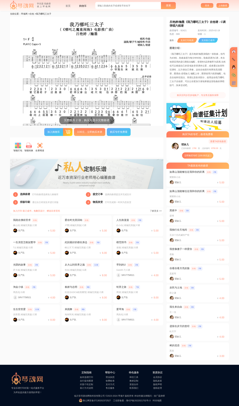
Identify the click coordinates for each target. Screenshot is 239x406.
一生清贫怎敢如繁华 (24, 242)
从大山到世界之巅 (75, 264)
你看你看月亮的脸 (180, 268)
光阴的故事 (19, 264)
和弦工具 (134, 377)
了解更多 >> (156, 211)
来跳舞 (68, 309)
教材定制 (134, 381)
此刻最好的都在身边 (76, 242)
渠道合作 (134, 384)
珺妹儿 (185, 144)
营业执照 (110, 377)
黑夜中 (173, 210)
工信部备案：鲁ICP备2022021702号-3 (132, 400)
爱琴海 (120, 309)
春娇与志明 (71, 287)
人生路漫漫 (122, 220)
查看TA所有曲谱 (218, 141)
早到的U (121, 264)
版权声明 (157, 384)
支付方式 (110, 384)
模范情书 (121, 242)
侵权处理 (157, 388)
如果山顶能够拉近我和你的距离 (187, 172)
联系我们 (134, 388)
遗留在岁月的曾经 (180, 326)
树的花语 (175, 345)
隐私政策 (157, 381)
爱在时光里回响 (73, 220)
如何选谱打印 (86, 377)
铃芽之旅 (121, 287)
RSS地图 (157, 400)
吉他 (32, 14)
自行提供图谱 (86, 381)
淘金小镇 (18, 287)
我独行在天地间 (178, 229)
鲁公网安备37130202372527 (97, 400)
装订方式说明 (86, 388)
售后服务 (110, 388)
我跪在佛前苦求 (22, 220)
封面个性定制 (86, 384)
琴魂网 (24, 14)
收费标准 (110, 381)
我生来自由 (176, 307)
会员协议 (157, 377)
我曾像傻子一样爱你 (181, 249)
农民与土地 (176, 287)
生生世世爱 (19, 309)
